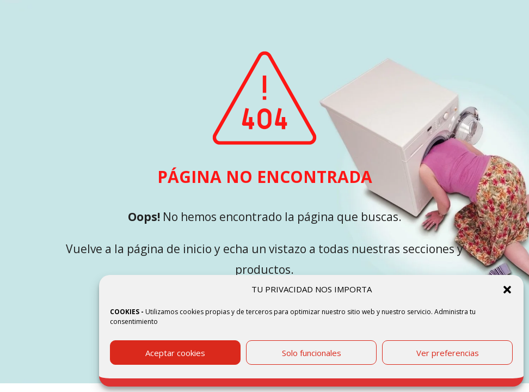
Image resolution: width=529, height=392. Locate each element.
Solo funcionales (311, 352)
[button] (507, 289)
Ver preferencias (447, 352)
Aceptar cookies (175, 352)
